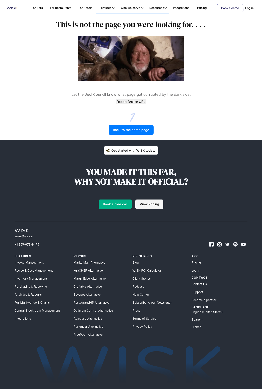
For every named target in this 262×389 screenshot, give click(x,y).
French (196, 327)
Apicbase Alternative (88, 318)
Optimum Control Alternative (93, 310)
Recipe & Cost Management (34, 270)
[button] (106, 8)
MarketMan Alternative (89, 262)
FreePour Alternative (88, 334)
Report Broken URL (131, 102)
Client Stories (141, 278)
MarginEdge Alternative (90, 278)
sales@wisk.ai (24, 236)
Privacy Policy (142, 326)
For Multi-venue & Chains (32, 302)
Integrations (23, 318)
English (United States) (207, 312)
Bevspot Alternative (87, 294)
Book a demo (230, 8)
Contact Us (199, 284)
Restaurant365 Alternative (92, 302)
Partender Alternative (88, 326)
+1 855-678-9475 (27, 244)
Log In (195, 270)
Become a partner (204, 300)
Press (136, 310)
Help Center (140, 294)
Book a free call (115, 204)
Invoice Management (29, 262)
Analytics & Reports (28, 294)
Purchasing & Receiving (31, 286)
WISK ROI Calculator (146, 270)
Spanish (197, 319)
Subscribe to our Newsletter (152, 302)
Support (197, 292)
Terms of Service (144, 318)
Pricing (196, 262)
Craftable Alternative (88, 286)
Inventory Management (31, 278)
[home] (12, 8)
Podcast (138, 286)
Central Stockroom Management (37, 310)
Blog (135, 262)
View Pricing (149, 204)
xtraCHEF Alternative (88, 270)
